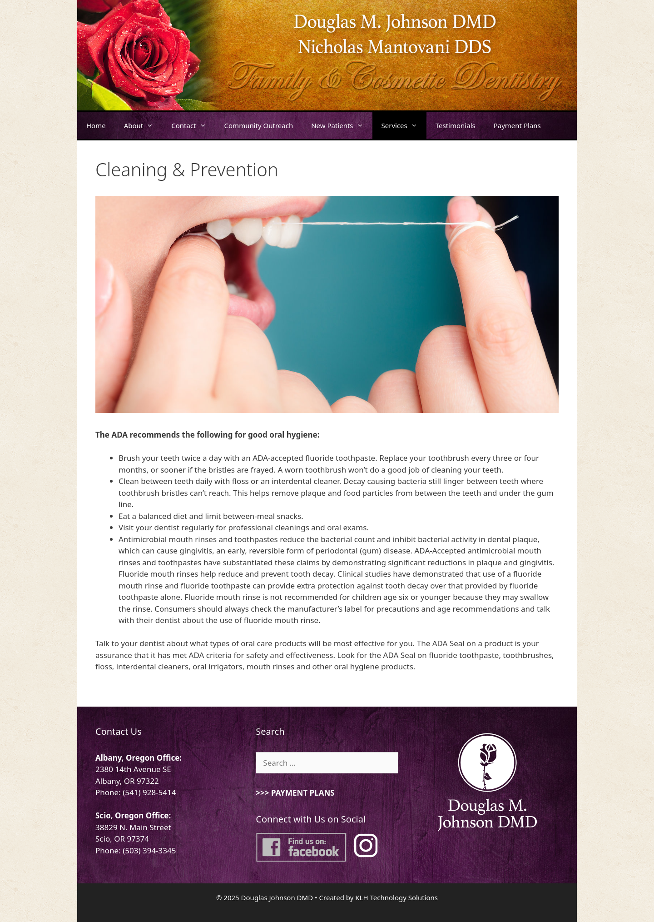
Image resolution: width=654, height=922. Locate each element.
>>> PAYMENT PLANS (295, 792)
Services (404, 125)
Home (96, 125)
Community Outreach (258, 125)
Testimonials (456, 125)
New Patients (341, 125)
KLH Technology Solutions (396, 897)
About (143, 125)
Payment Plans (517, 125)
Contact (193, 125)
